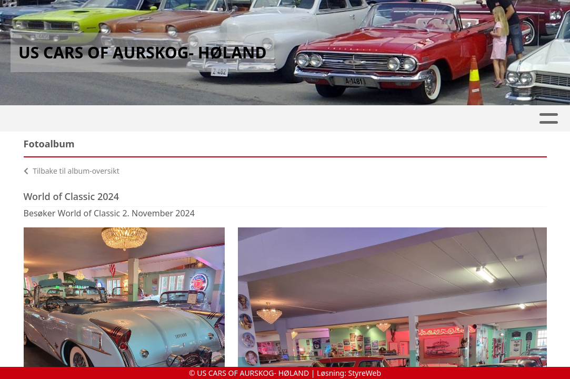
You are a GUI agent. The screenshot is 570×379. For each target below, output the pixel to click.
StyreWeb (365, 373)
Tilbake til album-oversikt (71, 171)
